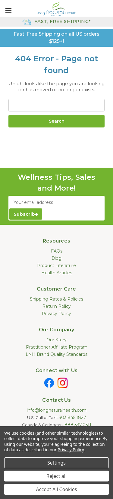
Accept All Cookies (56, 489)
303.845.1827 (72, 417)
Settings (56, 462)
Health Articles (56, 272)
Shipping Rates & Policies (56, 299)
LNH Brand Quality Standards (56, 354)
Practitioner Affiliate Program (56, 347)
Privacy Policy (56, 313)
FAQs (56, 251)
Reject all (56, 476)
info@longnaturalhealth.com (56, 410)
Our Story (56, 340)
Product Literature (56, 265)
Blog (56, 258)
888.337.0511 (77, 424)
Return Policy (56, 306)
